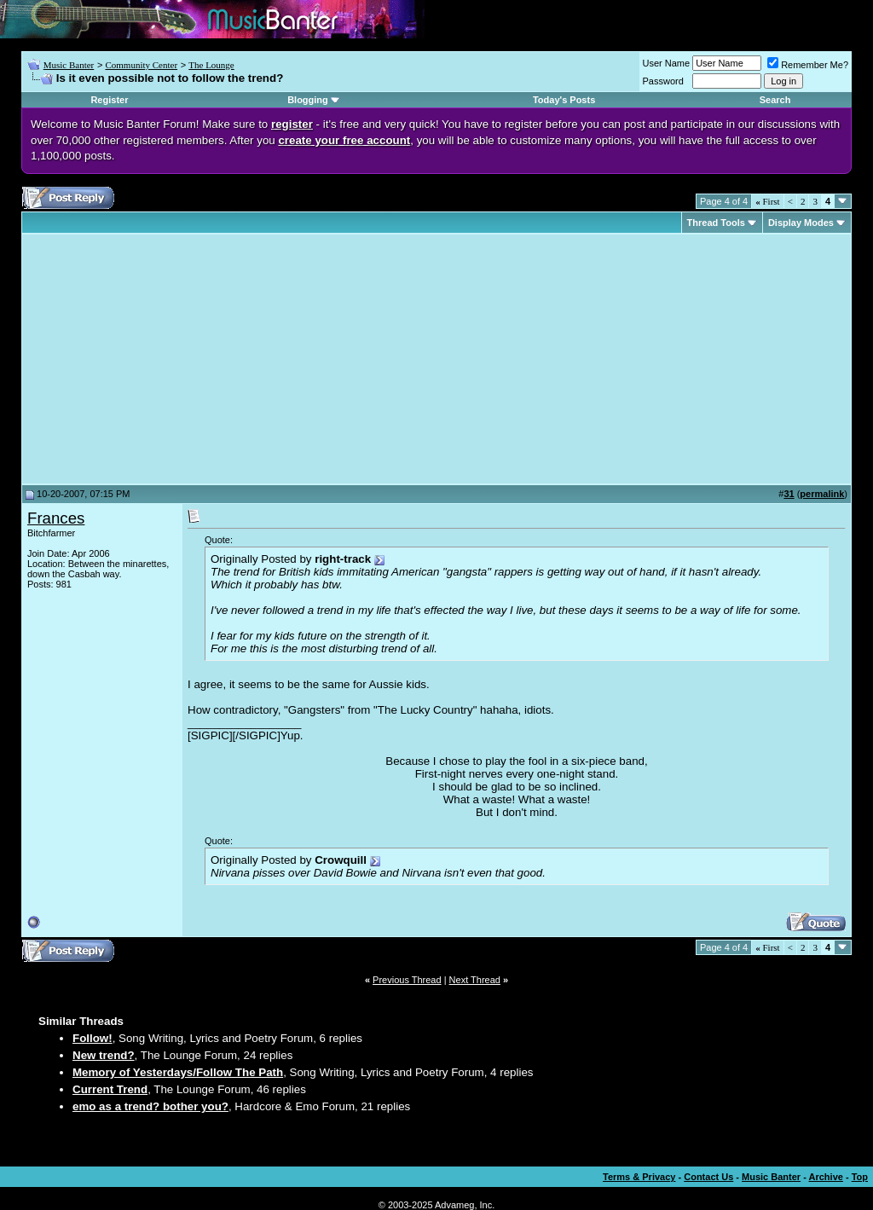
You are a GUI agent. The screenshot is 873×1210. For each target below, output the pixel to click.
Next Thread (474, 980)
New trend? (103, 1055)
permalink (822, 494)
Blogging (307, 100)
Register (109, 100)
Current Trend (109, 1089)
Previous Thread (407, 980)
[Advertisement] (170, 359)
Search (775, 100)
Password (663, 81)
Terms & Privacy (639, 1177)
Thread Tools (716, 222)
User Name (667, 63)
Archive (826, 1177)
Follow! (92, 1038)
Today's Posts (564, 100)
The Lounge (211, 65)
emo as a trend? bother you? (150, 1106)
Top (860, 1177)
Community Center (141, 65)
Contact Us (708, 1177)
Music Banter (69, 65)
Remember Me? (807, 65)
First (767, 201)
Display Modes (801, 222)
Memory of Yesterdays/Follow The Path (177, 1072)
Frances (55, 518)
